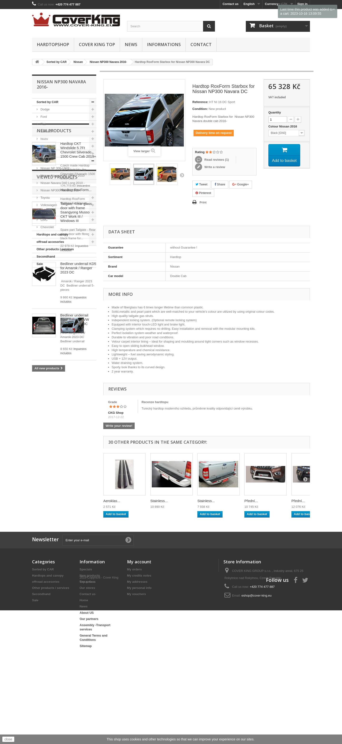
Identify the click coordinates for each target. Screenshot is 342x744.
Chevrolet (47, 227)
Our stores (87, 647)
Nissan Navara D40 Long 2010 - (62, 183)
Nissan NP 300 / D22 (54, 168)
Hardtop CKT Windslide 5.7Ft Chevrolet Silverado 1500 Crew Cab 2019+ (78, 301)
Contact (201, 44)
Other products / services (55, 249)
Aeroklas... (111, 501)
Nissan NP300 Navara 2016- (60, 190)
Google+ (240, 184)
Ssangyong (48, 212)
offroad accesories (50, 242)
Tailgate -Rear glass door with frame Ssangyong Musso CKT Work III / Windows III (76, 363)
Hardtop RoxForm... (76, 550)
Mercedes (47, 153)
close (8, 739)
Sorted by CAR (47, 102)
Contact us (230, 4)
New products (54, 282)
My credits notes (139, 635)
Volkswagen (48, 205)
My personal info (139, 647)
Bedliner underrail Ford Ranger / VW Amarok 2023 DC (74, 471)
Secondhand (46, 256)
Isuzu (44, 139)
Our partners (89, 678)
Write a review (214, 167)
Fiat (43, 124)
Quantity (274, 112)
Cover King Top (97, 44)
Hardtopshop (53, 44)
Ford (43, 116)
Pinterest (203, 193)
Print (203, 202)
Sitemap (86, 705)
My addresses (137, 641)
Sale (40, 264)
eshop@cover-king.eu (257, 655)
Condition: (200, 109)
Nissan (45, 161)
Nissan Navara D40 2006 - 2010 (62, 175)
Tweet (201, 184)
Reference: (200, 102)
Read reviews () (216, 159)
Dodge (45, 109)
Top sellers (88, 641)
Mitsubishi (47, 146)
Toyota (45, 197)
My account (139, 621)
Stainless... (159, 501)
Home (84, 660)
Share (219, 184)
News (131, 44)
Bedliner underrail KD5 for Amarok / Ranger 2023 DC (78, 419)
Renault (45, 131)
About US (87, 672)
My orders (134, 629)
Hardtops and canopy (52, 234)
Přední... (251, 501)
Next (182, 175)
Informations (164, 44)
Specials (86, 629)
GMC (44, 219)
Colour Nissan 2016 (283, 126)
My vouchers (136, 653)
